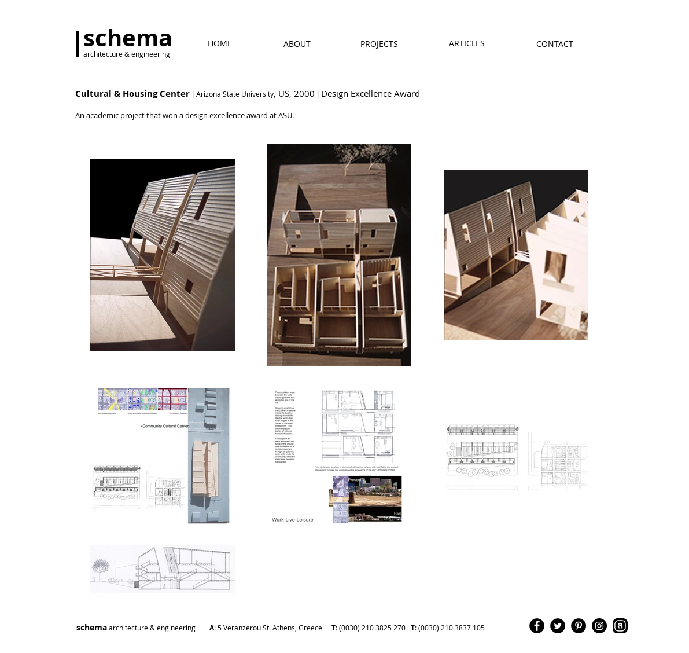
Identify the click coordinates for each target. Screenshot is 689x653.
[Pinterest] (578, 625)
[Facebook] (536, 625)
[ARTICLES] (467, 43)
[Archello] (620, 625)
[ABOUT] (297, 44)
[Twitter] (557, 625)
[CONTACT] (555, 44)
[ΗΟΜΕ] (220, 43)
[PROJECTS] (379, 44)
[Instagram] (599, 625)
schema (220, 627)
